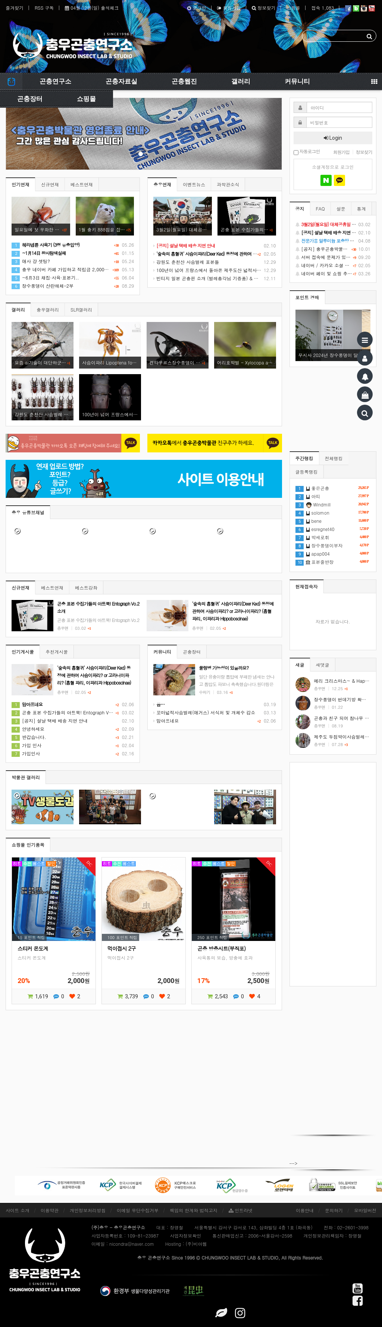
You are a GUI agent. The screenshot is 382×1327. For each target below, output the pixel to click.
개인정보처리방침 (88, 1210)
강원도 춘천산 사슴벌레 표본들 (186, 262)
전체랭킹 (334, 458)
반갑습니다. (29, 737)
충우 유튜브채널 (28, 512)
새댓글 (322, 664)
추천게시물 (57, 651)
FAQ (320, 208)
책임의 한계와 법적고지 (193, 1210)
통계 (361, 208)
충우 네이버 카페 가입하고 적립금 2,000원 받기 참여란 (73, 269)
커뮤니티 (297, 81)
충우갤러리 (48, 309)
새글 (299, 664)
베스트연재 (82, 184)
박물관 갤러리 (26, 777)
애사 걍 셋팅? (31, 261)
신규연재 (50, 184)
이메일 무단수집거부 (138, 1210)
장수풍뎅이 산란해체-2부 (42, 285)
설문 (340, 208)
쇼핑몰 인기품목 (28, 844)
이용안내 (305, 1210)
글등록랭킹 (306, 471)
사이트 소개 (17, 1210)
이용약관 (50, 1210)
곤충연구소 (55, 81)
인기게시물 (23, 651)
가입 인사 (26, 745)
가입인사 (26, 753)
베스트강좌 (86, 587)
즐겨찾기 (15, 7)
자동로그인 (307, 152)
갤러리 (240, 81)
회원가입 (229, 7)
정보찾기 (263, 7)
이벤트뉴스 (194, 184)
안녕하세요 (28, 729)
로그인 (196, 7)
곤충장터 (30, 98)
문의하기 (334, 1210)
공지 (299, 208)
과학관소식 (228, 184)
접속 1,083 (322, 7)
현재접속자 (306, 586)
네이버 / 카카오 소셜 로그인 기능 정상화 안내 (333, 265)
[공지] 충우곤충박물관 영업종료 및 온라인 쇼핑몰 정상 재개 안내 (333, 249)
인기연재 (20, 184)
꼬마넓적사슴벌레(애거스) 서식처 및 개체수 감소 (204, 712)
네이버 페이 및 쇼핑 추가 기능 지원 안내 (333, 273)
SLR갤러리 (81, 309)
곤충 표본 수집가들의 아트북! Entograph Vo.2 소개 (69, 712)
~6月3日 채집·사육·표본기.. (45, 277)
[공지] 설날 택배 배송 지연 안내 (50, 720)
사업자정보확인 (185, 1235)
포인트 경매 (307, 297)
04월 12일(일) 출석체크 (92, 7)
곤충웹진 (184, 81)
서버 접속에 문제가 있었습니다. (333, 257)
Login (333, 138)
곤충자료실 (121, 81)
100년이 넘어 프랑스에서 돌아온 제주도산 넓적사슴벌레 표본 (217, 270)
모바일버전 (365, 1210)
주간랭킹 (304, 458)
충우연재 (162, 184)
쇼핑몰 (293, 7)
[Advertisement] (333, 874)
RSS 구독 (44, 7)
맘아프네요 (166, 720)
